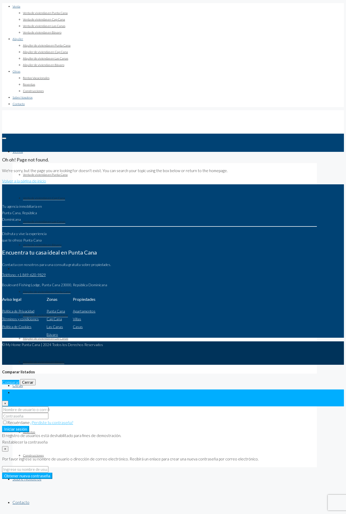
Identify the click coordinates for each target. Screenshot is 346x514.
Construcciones (33, 91)
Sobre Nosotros (22, 97)
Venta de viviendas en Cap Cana (44, 19)
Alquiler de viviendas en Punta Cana (47, 45)
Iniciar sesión (15, 429)
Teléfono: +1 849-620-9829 (24, 274)
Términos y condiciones (20, 319)
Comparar (10, 382)
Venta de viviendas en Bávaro (42, 32)
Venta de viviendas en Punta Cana (45, 13)
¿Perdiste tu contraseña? (51, 422)
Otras (16, 71)
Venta (16, 6)
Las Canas (55, 326)
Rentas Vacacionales (36, 78)
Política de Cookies (16, 326)
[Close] (5, 403)
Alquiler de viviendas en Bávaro (43, 65)
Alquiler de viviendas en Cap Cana (45, 52)
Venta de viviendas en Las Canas (44, 26)
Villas (77, 319)
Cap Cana (54, 319)
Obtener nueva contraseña (27, 475)
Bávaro (52, 334)
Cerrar (28, 382)
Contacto (18, 104)
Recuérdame (16, 422)
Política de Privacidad (18, 311)
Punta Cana (56, 311)
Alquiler (17, 39)
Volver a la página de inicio (24, 181)
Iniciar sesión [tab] (23, 392)
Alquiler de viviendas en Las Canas (45, 58)
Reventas (29, 84)
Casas (78, 326)
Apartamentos (84, 311)
